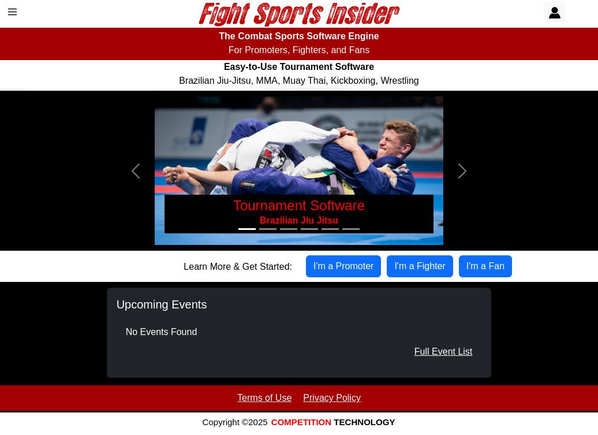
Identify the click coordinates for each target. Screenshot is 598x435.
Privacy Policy (332, 398)
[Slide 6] (351, 229)
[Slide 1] (247, 229)
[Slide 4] (309, 229)
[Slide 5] (330, 229)
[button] (136, 170)
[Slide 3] (288, 229)
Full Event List (443, 351)
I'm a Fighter (419, 266)
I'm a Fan (485, 266)
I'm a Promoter (343, 266)
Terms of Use (264, 398)
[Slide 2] (267, 229)
